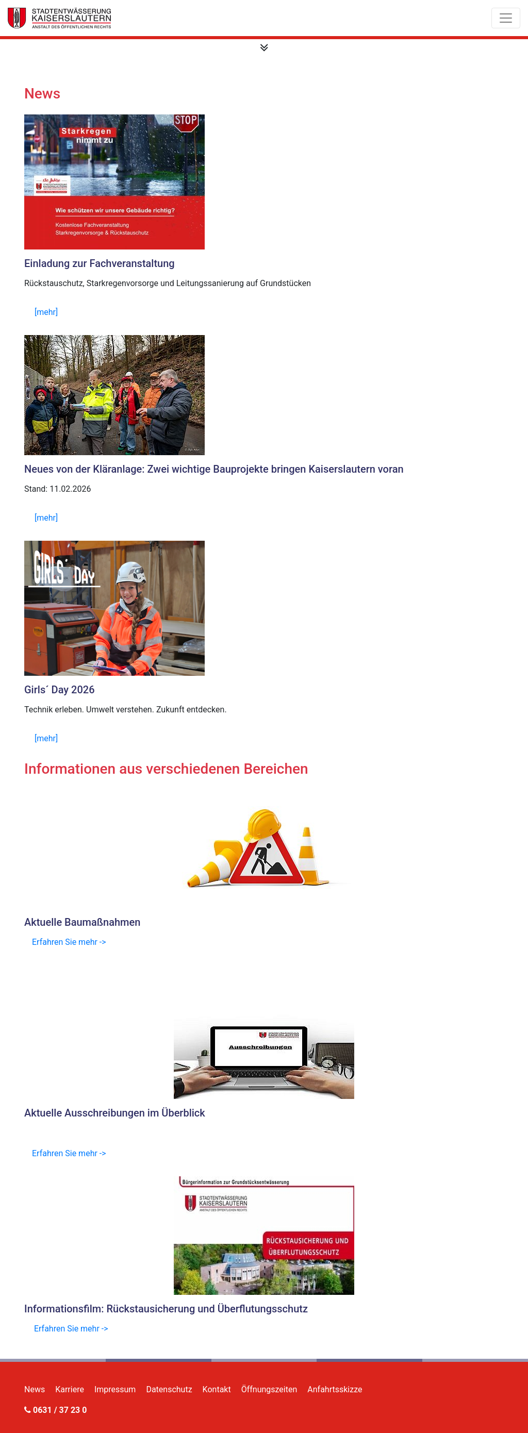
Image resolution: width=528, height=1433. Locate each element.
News (34, 1389)
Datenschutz (169, 1389)
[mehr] (46, 312)
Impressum (115, 1389)
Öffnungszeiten (269, 1389)
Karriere (69, 1389)
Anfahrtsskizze (334, 1389)
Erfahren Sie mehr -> (69, 942)
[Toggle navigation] (505, 18)
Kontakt (217, 1389)
